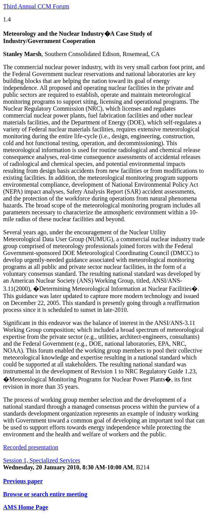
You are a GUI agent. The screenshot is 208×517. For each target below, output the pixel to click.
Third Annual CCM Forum (36, 6)
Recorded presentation (30, 447)
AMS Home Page (25, 507)
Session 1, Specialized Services (41, 460)
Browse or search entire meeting (45, 494)
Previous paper (23, 481)
